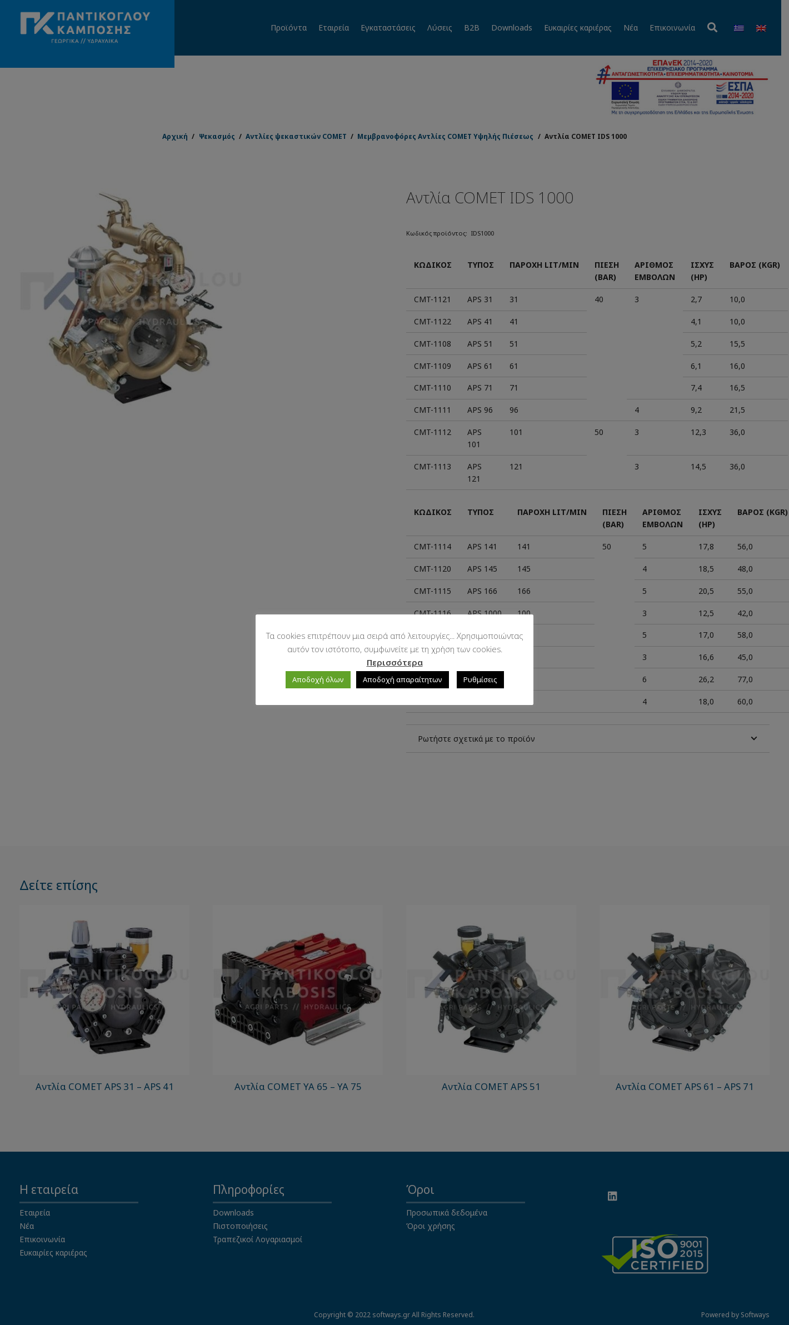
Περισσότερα (395, 662)
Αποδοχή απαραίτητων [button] (402, 679)
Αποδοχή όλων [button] (318, 679)
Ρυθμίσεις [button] (480, 679)
